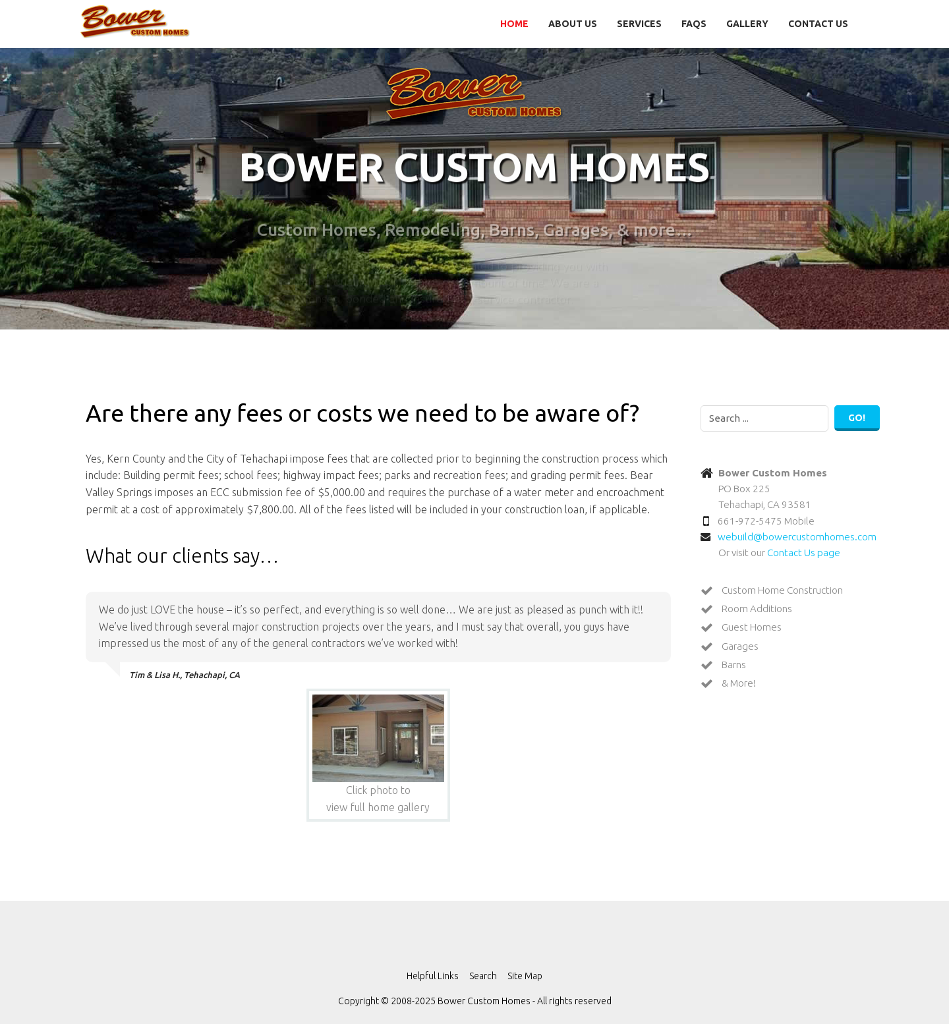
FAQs (693, 23)
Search (483, 976)
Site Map (524, 976)
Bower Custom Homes (135, 21)
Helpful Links (433, 976)
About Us (572, 23)
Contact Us (818, 23)
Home (514, 23)
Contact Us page (803, 552)
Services (639, 23)
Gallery (747, 23)
